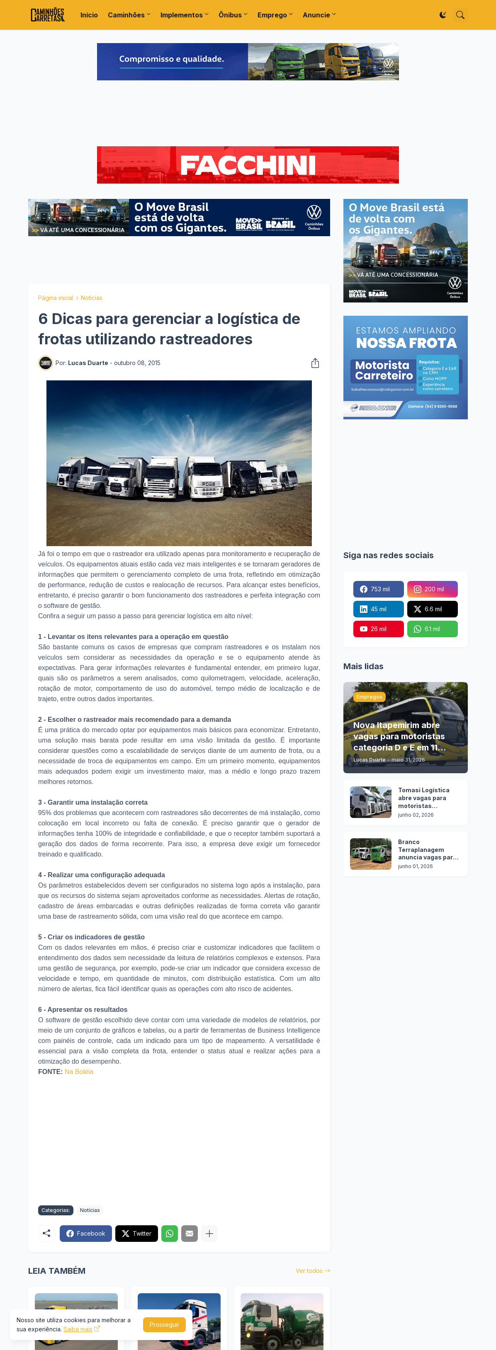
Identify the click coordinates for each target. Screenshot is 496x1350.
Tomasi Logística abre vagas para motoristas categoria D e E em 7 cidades (428, 798)
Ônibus (230, 15)
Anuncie (316, 15)
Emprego (272, 15)
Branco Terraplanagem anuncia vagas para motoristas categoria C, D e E (427, 850)
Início (89, 15)
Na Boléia (79, 1071)
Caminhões (126, 15)
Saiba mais (77, 1329)
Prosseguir (164, 1324)
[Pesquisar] (460, 14)
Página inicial (55, 297)
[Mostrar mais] (209, 1233)
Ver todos (309, 1270)
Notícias (91, 297)
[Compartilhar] (312, 363)
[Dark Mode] (443, 14)
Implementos (181, 15)
